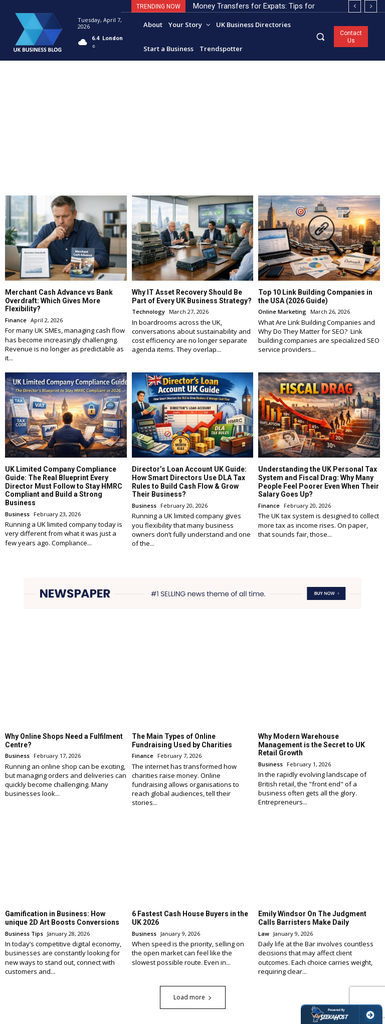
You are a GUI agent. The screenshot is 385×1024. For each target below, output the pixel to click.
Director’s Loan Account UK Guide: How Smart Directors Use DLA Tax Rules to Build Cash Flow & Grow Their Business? (189, 481)
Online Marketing (282, 311)
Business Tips (24, 933)
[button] (320, 36)
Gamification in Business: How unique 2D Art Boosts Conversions (62, 918)
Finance (16, 320)
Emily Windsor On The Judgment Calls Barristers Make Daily (312, 918)
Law (263, 933)
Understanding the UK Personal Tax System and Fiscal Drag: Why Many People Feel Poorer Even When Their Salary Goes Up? (318, 481)
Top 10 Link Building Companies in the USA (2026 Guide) (315, 296)
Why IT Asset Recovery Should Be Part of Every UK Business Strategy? (192, 296)
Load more (192, 997)
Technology (148, 311)
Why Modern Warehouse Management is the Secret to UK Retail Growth (311, 744)
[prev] (354, 6)
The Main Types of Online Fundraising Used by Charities (182, 740)
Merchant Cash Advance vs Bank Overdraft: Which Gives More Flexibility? (59, 300)
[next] (370, 6)
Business (17, 514)
